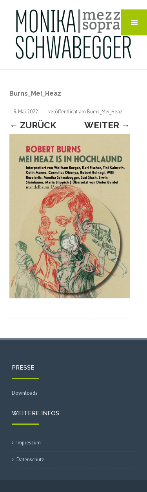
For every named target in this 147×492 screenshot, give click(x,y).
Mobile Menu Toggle (134, 22)
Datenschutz (30, 459)
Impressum (28, 442)
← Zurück (32, 125)
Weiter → (107, 125)
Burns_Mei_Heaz (104, 111)
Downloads (25, 393)
